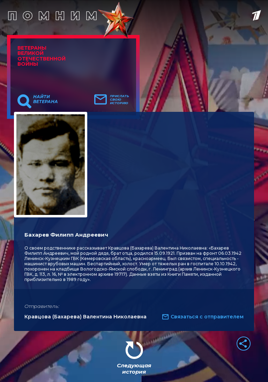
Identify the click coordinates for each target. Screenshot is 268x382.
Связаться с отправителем (207, 316)
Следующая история (134, 368)
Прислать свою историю (119, 99)
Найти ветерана (45, 99)
